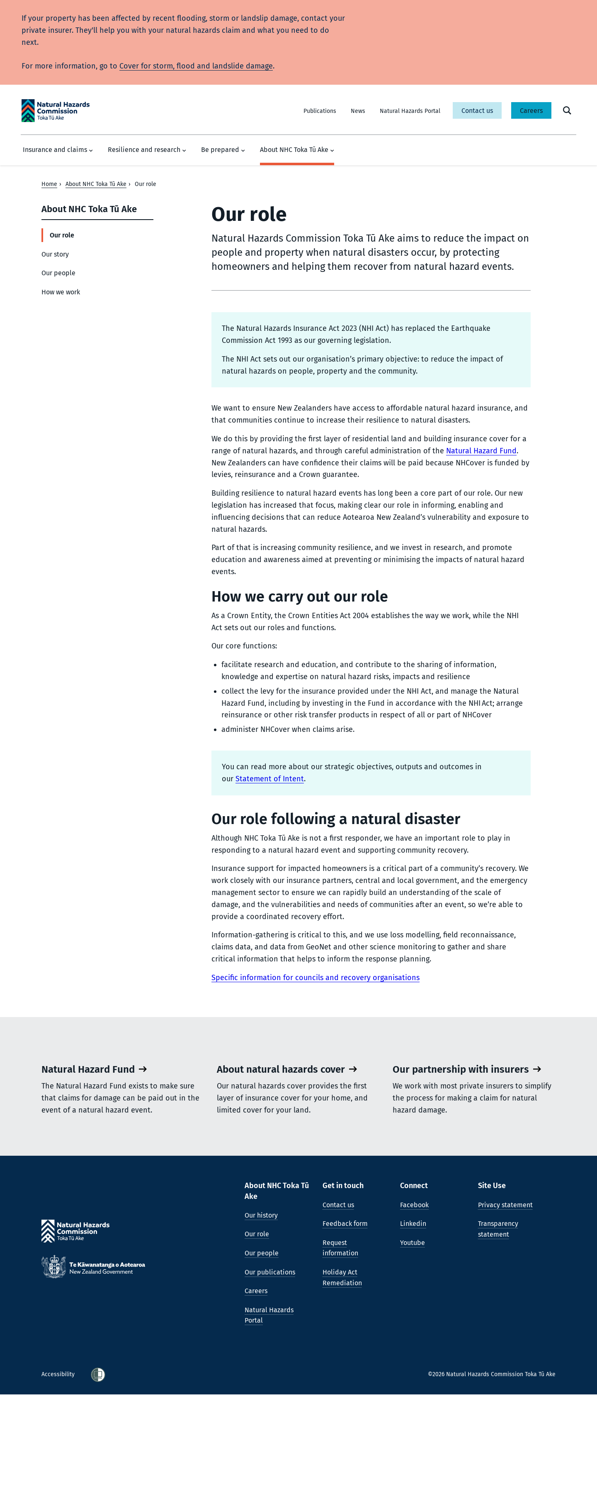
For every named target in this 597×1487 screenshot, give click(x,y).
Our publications (270, 1364)
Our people (58, 273)
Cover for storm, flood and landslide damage (196, 66)
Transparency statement (498, 1321)
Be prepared (223, 149)
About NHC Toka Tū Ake (297, 149)
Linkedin (413, 1316)
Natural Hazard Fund (481, 450)
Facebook (414, 1297)
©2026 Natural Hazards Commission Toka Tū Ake (492, 1466)
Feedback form (345, 1316)
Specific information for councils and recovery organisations (315, 977)
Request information (340, 1340)
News (358, 111)
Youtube (412, 1335)
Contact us (477, 111)
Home (49, 184)
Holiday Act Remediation (342, 1370)
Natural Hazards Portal (410, 111)
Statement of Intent (269, 778)
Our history (261, 1308)
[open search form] (567, 110)
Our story (55, 254)
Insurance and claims (58, 149)
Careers (531, 111)
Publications (319, 111)
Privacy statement (505, 1297)
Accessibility (58, 1466)
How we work (60, 292)
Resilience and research (147, 149)
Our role (62, 235)
